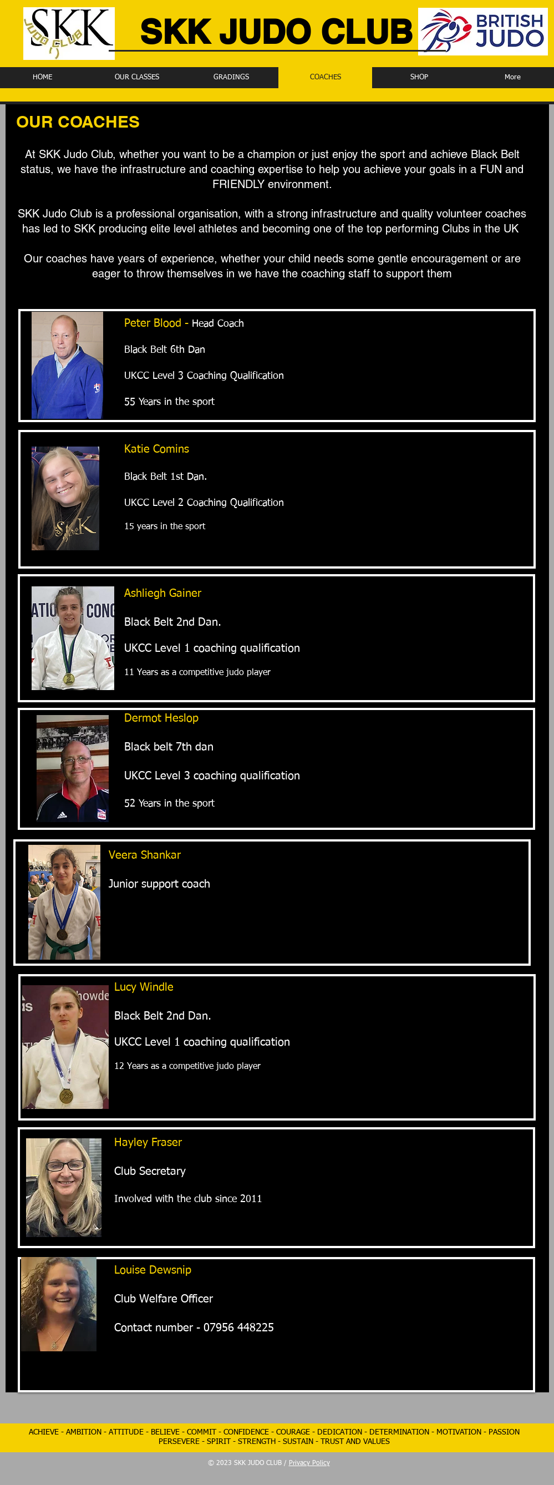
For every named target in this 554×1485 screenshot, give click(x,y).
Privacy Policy (309, 1463)
